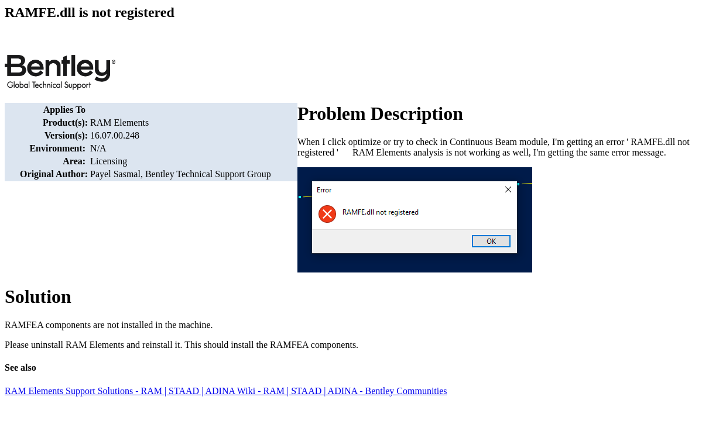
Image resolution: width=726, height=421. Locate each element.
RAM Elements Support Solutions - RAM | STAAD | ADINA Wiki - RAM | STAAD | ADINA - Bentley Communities (226, 391)
